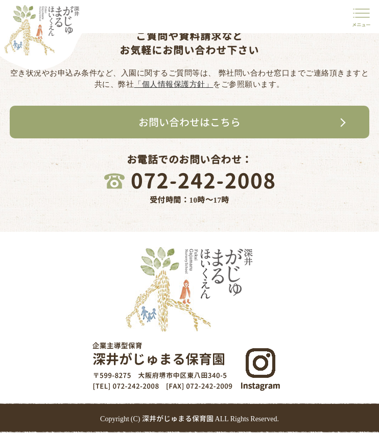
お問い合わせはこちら (189, 122)
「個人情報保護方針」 (173, 84)
